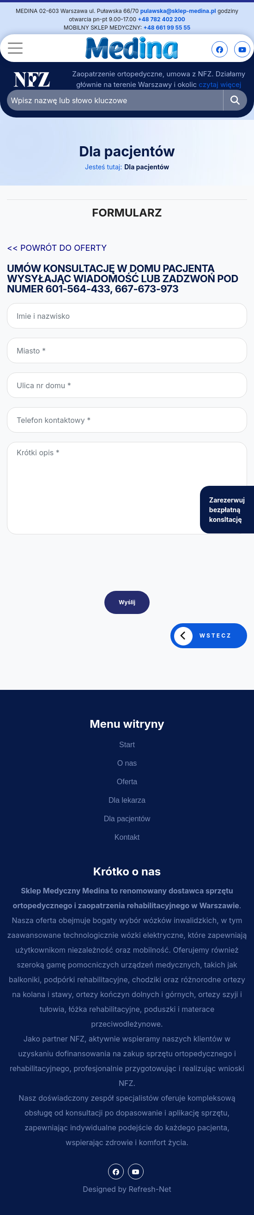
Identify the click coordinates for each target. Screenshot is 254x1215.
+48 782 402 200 (161, 19)
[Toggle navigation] (13, 48)
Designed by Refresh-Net (127, 1189)
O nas (127, 763)
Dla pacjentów (146, 167)
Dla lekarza (127, 800)
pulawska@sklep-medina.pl (178, 10)
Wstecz (203, 636)
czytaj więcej (220, 84)
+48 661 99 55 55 (167, 27)
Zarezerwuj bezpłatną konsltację (227, 509)
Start (127, 745)
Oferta (127, 782)
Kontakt (127, 837)
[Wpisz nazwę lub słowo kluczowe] (115, 100)
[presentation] (77, 578)
